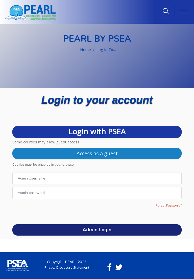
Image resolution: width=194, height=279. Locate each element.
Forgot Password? (169, 205)
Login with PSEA (97, 131)
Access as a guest (97, 153)
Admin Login (97, 229)
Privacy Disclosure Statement (66, 267)
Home (85, 49)
